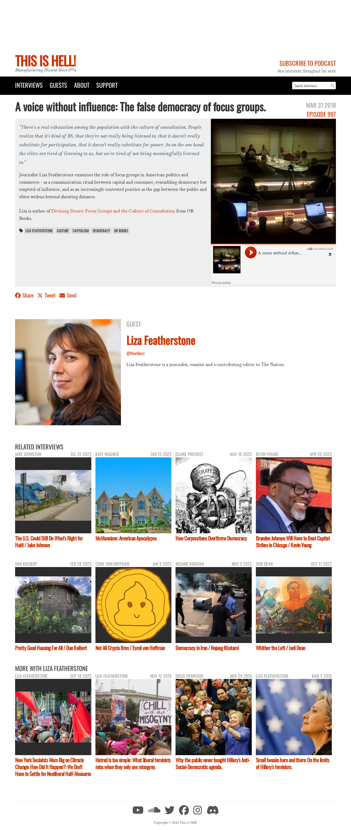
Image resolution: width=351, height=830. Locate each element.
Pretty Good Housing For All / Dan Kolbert (51, 648)
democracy (101, 230)
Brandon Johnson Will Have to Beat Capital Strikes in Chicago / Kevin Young (293, 541)
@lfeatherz (135, 353)
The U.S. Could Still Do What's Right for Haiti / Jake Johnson (49, 541)
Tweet (47, 295)
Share (25, 295)
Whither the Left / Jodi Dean (280, 648)
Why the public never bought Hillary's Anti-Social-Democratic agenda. (213, 763)
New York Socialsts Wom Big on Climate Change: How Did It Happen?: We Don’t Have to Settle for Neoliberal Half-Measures (53, 767)
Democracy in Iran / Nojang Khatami (207, 648)
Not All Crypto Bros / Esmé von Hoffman (130, 648)
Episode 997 (321, 113)
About (81, 84)
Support (107, 84)
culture (63, 230)
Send (68, 295)
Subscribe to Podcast (307, 62)
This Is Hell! (45, 60)
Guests (58, 84)
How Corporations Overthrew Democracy (211, 538)
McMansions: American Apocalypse (126, 538)
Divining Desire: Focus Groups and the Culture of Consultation (113, 211)
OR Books (121, 230)
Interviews (29, 84)
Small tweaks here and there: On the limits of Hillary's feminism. (292, 763)
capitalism (81, 230)
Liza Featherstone (39, 230)
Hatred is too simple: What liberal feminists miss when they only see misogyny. (133, 763)
